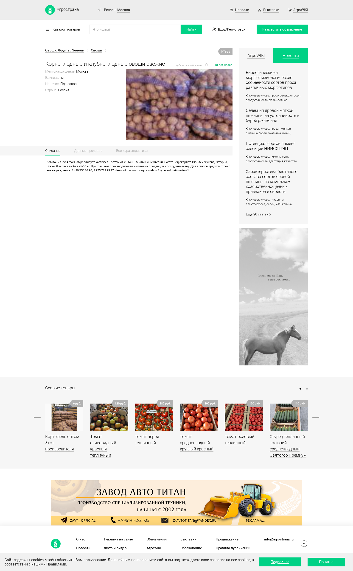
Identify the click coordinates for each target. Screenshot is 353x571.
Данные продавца (88, 151)
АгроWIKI (300, 10)
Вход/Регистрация (232, 29)
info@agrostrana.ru (279, 539)
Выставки (271, 10)
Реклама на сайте (118, 539)
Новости (242, 10)
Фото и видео (115, 548)
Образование (191, 548)
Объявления (157, 539)
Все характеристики (132, 151)
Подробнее (280, 562)
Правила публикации (233, 548)
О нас (80, 539)
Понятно (326, 562)
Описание (52, 151)
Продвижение (227, 539)
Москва (123, 10)
